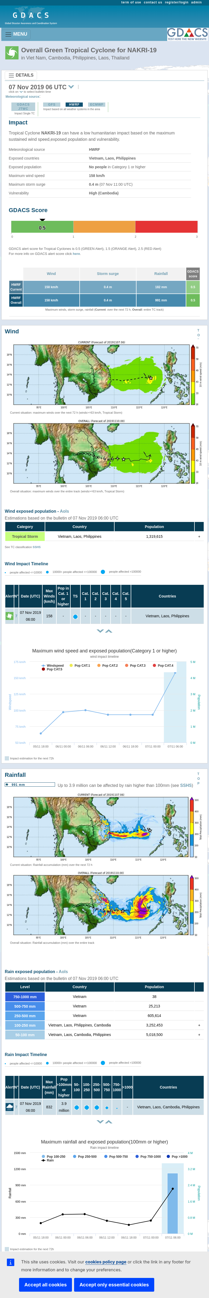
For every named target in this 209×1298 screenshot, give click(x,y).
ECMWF (96, 104)
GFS (52, 104)
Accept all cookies (45, 1284)
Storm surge (108, 274)
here (76, 254)
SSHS (37, 547)
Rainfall (161, 274)
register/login (176, 2)
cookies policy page (105, 1261)
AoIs (64, 511)
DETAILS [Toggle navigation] (21, 75)
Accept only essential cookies (114, 1284)
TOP (198, 335)
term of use (131, 2)
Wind (51, 274)
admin (196, 2)
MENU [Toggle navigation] (16, 34)
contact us (153, 2)
